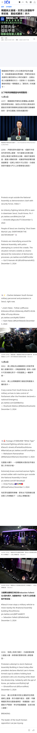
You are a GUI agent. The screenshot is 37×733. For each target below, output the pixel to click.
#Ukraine (5, 311)
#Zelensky (19, 311)
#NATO (27, 311)
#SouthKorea (26, 447)
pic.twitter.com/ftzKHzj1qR (18, 683)
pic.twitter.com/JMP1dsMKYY (13, 614)
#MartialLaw (6, 450)
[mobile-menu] (2, 2)
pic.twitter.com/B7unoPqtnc (23, 450)
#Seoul (4, 447)
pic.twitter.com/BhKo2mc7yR (13, 216)
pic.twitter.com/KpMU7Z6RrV (13, 317)
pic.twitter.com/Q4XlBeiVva (12, 403)
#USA (32, 311)
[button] (34, 39)
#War (3, 314)
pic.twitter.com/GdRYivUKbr (21, 257)
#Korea (16, 314)
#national (20, 607)
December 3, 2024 (8, 263)
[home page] (7, 2)
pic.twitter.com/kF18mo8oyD (13, 480)
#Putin (12, 311)
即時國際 (9, 7)
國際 (2, 7)
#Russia (25, 308)
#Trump (9, 314)
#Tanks (18, 447)
